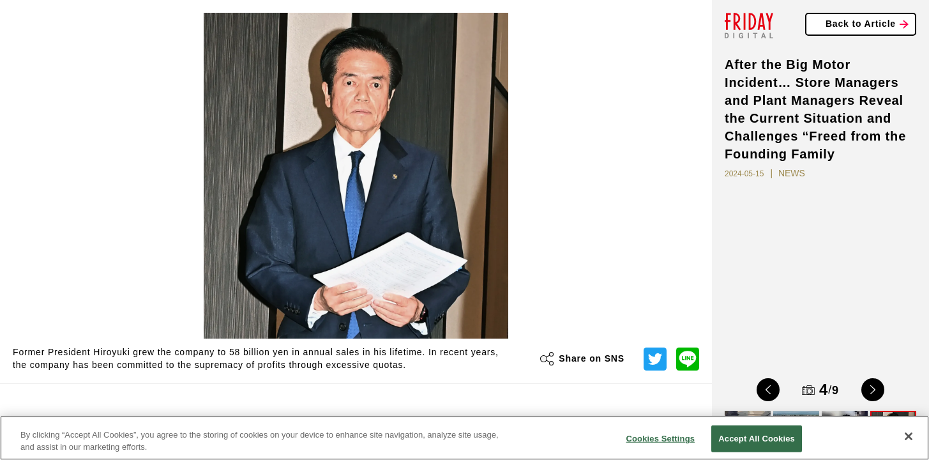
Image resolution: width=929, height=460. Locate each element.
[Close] (909, 436)
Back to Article (861, 24)
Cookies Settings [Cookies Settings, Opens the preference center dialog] (660, 438)
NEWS (791, 173)
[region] (464, 438)
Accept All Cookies (756, 438)
